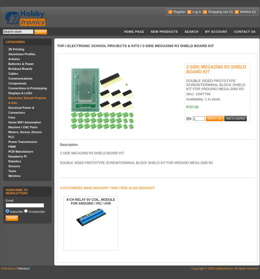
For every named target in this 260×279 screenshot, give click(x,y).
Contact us (245, 31)
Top (60, 46)
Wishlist (245, 12)
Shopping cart (218, 12)
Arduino (14, 59)
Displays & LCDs (20, 93)
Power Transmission (22, 141)
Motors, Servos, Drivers (25, 132)
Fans (11, 117)
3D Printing (16, 49)
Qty (188, 118)
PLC (11, 137)
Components (17, 83)
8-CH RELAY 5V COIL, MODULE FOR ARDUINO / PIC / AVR (90, 201)
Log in (196, 12)
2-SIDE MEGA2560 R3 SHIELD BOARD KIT (178, 46)
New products (164, 31)
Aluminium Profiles (21, 54)
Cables (13, 73)
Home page (134, 31)
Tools (12, 171)
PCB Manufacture (20, 151)
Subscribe (16, 211)
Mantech (24, 268)
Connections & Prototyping (27, 88)
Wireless (14, 176)
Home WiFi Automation (24, 122)
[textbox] (18, 31)
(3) (231, 12)
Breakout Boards (20, 68)
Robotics (14, 161)
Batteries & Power (21, 63)
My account (216, 31)
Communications (20, 78)
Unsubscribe (36, 211)
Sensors (14, 166)
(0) (254, 12)
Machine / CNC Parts (23, 127)
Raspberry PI (17, 156)
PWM (12, 146)
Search (192, 31)
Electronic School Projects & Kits (103, 46)
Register (180, 12)
